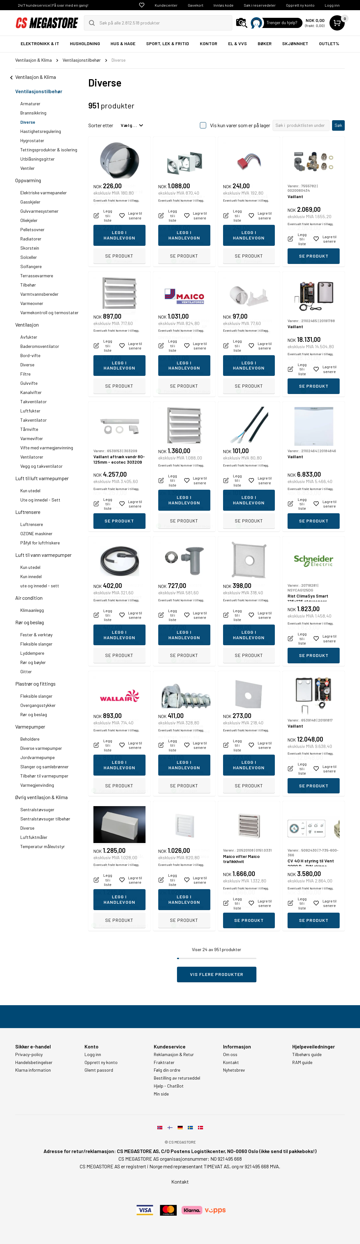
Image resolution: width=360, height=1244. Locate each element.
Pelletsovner (32, 229)
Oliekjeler (28, 220)
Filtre (25, 374)
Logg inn (332, 5)
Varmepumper (30, 726)
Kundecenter (166, 5)
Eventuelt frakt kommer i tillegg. (116, 242)
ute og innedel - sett (39, 585)
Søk (338, 125)
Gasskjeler (30, 201)
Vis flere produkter (216, 974)
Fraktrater (164, 1062)
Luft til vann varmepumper (43, 555)
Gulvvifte (28, 383)
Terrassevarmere (36, 275)
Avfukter (28, 337)
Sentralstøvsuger (37, 809)
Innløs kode (224, 5)
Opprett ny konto (300, 5)
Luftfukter (30, 410)
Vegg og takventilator (41, 466)
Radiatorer (30, 238)
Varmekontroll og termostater (49, 312)
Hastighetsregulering (40, 131)
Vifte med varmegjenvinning (46, 447)
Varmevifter (31, 438)
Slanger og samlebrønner (44, 766)
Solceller (28, 257)
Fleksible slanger (36, 643)
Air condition (29, 598)
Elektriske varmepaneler (43, 192)
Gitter (26, 671)
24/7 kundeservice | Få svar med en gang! (53, 5)
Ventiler (27, 168)
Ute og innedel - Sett (40, 499)
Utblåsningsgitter (37, 159)
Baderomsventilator (39, 346)
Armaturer (30, 103)
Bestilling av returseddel (177, 1078)
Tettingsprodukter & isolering (48, 149)
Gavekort (195, 5)
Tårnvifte (29, 429)
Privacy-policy (29, 1054)
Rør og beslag (29, 622)
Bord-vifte (30, 355)
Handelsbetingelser (33, 1062)
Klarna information (33, 1070)
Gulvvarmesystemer (39, 211)
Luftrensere (27, 512)
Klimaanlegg (32, 610)
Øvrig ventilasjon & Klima (41, 797)
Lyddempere (32, 653)
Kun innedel (31, 576)
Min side (161, 1093)
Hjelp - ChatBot (169, 1085)
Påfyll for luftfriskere (40, 542)
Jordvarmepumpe (37, 757)
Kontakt (231, 1062)
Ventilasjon (27, 324)
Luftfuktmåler (33, 837)
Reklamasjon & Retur (174, 1054)
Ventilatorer (31, 457)
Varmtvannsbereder (39, 294)
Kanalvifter (31, 392)
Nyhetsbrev (234, 1070)
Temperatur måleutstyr (42, 846)
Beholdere (29, 739)
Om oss (230, 1054)
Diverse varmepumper (41, 748)
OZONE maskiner (36, 533)
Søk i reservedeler (260, 5)
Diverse (27, 122)
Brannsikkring (33, 112)
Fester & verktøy (36, 634)
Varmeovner (31, 303)
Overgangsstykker (38, 705)
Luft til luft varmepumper (42, 478)
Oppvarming (28, 180)
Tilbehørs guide (307, 1054)
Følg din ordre (167, 1070)
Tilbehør (28, 284)
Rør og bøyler (33, 662)
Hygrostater (32, 140)
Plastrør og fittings (35, 684)
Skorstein (29, 248)
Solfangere (31, 266)
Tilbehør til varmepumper (44, 775)
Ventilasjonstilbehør (38, 91)
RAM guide (302, 1062)
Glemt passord (99, 1070)
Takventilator (33, 401)
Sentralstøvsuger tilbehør (45, 818)
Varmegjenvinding (37, 785)
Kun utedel (30, 490)
